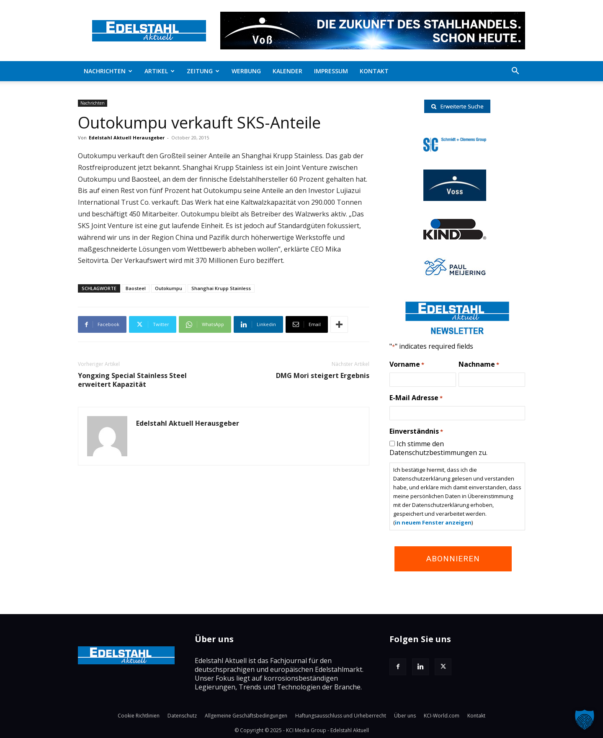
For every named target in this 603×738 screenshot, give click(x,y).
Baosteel (136, 288)
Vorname (406, 364)
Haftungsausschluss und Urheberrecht (340, 715)
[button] (515, 71)
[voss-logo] (454, 198)
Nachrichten (108, 71)
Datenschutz (182, 715)
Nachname (479, 364)
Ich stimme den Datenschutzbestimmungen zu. (438, 448)
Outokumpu (168, 288)
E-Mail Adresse (416, 398)
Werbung (246, 71)
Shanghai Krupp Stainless (221, 288)
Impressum (331, 71)
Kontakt (374, 71)
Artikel (159, 71)
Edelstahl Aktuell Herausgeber (127, 137)
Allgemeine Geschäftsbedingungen (246, 715)
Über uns (405, 715)
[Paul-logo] (454, 274)
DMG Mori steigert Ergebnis (322, 375)
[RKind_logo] (454, 237)
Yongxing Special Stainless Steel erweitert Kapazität (132, 380)
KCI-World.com (441, 715)
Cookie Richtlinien (139, 715)
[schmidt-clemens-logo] (454, 149)
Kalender (287, 71)
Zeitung (203, 71)
